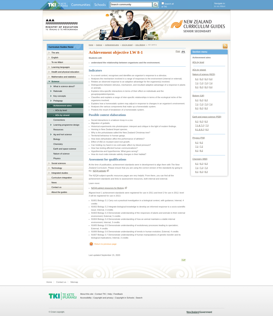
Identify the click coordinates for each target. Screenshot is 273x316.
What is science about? (64, 86)
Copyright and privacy (103, 298)
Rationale (57, 91)
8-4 (210, 87)
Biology (56, 139)
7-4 (210, 83)
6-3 (206, 79)
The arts (55, 52)
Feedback (118, 294)
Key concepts (59, 96)
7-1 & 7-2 (199, 125)
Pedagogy (58, 101)
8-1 (196, 87)
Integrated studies (59, 173)
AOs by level (61, 110)
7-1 (196, 83)
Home (91, 45)
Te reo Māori (57, 62)
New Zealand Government (199, 312)
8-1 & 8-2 (199, 129)
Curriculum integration (61, 177)
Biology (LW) (198, 95)
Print (178, 51)
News (54, 182)
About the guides (59, 192)
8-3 (206, 87)
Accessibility (86, 298)
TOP (183, 260)
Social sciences (58, 163)
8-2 (201, 87)
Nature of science (61, 154)
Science (55, 81)
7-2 (201, 83)
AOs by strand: (199, 70)
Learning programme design (66, 125)
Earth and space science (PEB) (207, 117)
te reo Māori (219, 6)
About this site (86, 294)
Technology (56, 168)
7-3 (206, 83)
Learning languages (60, 67)
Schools (99, 5)
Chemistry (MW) (200, 159)
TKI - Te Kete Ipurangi (63, 296)
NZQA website (101, 171)
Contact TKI (100, 294)
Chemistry (58, 144)
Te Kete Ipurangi (58, 5)
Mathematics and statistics (63, 77)
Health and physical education (65, 72)
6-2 (201, 79)
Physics (56, 158)
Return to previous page (105, 244)
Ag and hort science (62, 134)
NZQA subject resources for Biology (109, 188)
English (54, 57)
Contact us (56, 187)
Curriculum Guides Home (60, 47)
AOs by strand (62, 115)
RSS (225, 46)
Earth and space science (64, 149)
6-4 (210, 79)
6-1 (196, 79)
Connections (59, 120)
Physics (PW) (199, 138)
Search (139, 298)
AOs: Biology (140, 45)
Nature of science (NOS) (204, 74)
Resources (58, 129)
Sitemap (74, 282)
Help (109, 294)
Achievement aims (62, 105)
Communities (80, 5)
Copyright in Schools (124, 298)
